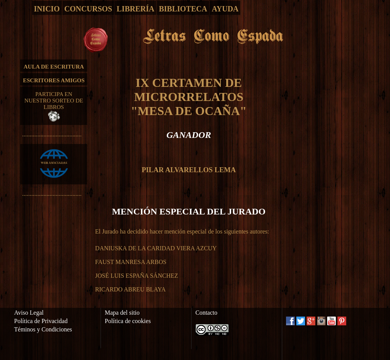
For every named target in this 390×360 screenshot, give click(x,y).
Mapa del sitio (122, 312)
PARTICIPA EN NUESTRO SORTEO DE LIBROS (53, 106)
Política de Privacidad (40, 321)
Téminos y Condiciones (43, 329)
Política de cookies (128, 321)
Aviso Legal (28, 312)
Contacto (206, 312)
